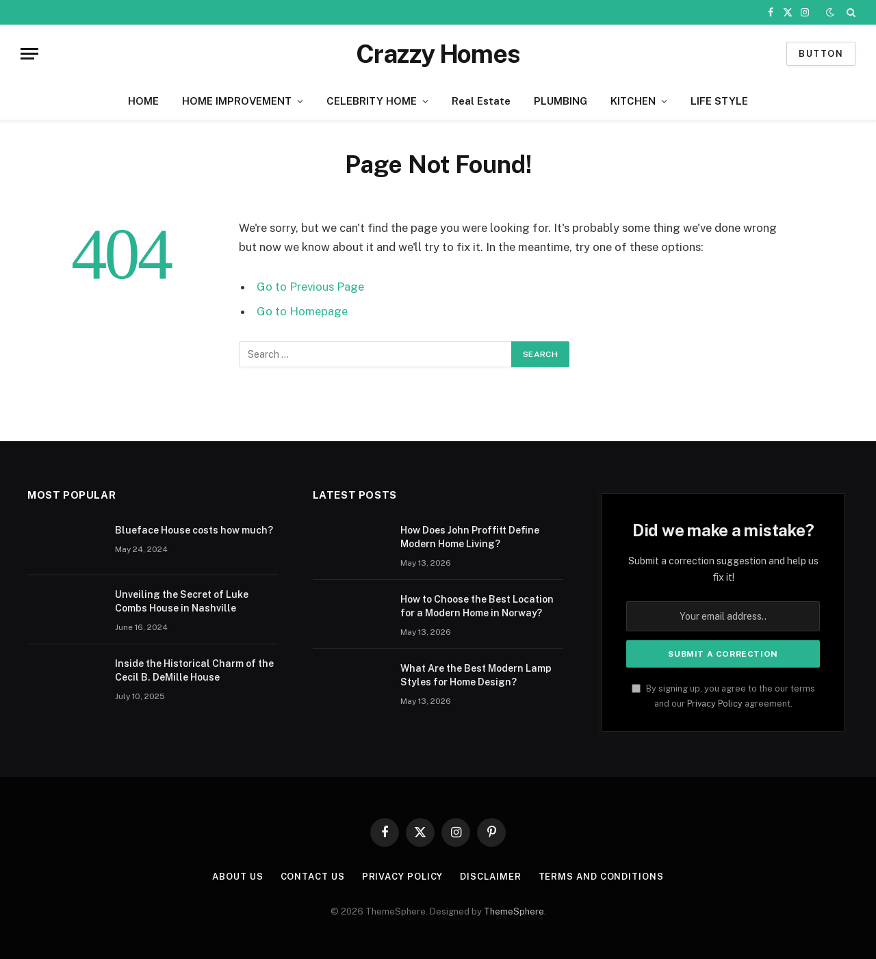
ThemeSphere (514, 911)
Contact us (313, 876)
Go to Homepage (302, 311)
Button (821, 54)
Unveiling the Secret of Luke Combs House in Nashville (181, 601)
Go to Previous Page (310, 286)
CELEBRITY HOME (371, 101)
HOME (143, 101)
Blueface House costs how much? (194, 530)
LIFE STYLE (719, 101)
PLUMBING (560, 101)
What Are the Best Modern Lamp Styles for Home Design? (476, 675)
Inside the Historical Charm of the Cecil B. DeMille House (194, 670)
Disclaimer (490, 876)
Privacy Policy (715, 703)
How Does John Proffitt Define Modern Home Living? (469, 537)
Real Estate (481, 101)
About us (237, 876)
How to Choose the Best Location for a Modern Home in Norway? (477, 606)
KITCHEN (633, 101)
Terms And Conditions (601, 876)
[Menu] (29, 53)
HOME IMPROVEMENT (237, 101)
